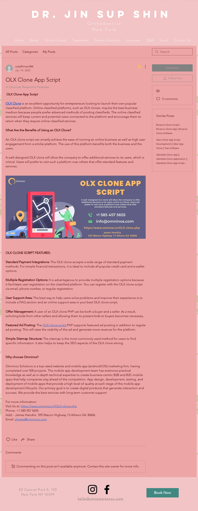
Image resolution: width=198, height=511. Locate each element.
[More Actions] (143, 66)
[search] (172, 51)
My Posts (49, 52)
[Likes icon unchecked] (8, 439)
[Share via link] (27, 439)
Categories (30, 52)
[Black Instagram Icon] (92, 489)
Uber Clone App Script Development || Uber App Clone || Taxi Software (169, 144)
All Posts (12, 52)
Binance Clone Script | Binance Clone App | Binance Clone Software (171, 129)
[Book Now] (162, 492)
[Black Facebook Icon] (107, 489)
